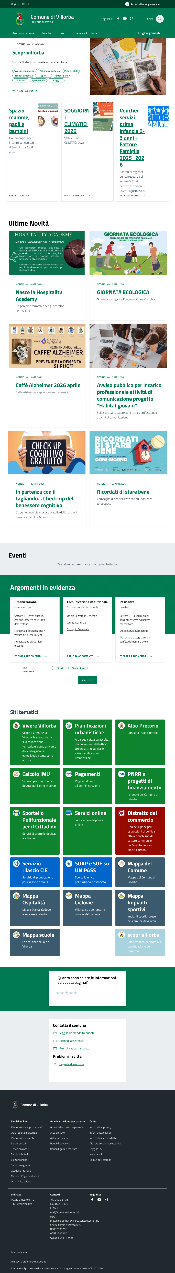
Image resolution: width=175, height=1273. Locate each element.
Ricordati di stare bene (123, 491)
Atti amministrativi (60, 1138)
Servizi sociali (18, 1143)
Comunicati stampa (100, 1160)
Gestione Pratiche (21, 1171)
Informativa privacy (100, 1127)
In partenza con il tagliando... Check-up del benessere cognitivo (44, 498)
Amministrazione (23, 33)
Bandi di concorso (60, 1143)
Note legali (96, 1154)
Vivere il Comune (86, 33)
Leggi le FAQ (97, 1149)
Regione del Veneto (20, 4)
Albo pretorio (57, 1133)
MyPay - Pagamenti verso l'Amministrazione (25, 1178)
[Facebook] (116, 18)
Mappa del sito (19, 1252)
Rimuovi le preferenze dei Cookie (28, 1262)
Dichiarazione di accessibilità (105, 1143)
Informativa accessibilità (103, 1138)
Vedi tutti (87, 680)
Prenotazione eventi (22, 1138)
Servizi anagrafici (20, 1165)
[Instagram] (129, 18)
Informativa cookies (101, 1133)
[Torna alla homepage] (31, 1105)
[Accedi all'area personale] (144, 4)
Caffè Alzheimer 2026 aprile (48, 385)
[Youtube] (122, 18)
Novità (46, 33)
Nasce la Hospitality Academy (39, 295)
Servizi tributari (19, 1154)
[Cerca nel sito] (160, 19)
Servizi (63, 33)
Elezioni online (19, 1160)
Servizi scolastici (20, 1149)
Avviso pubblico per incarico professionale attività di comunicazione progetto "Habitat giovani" (129, 395)
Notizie (20, 284)
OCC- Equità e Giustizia (24, 1133)
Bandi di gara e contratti (63, 1149)
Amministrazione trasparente (66, 1127)
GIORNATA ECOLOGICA (123, 292)
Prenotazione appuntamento (27, 1127)
